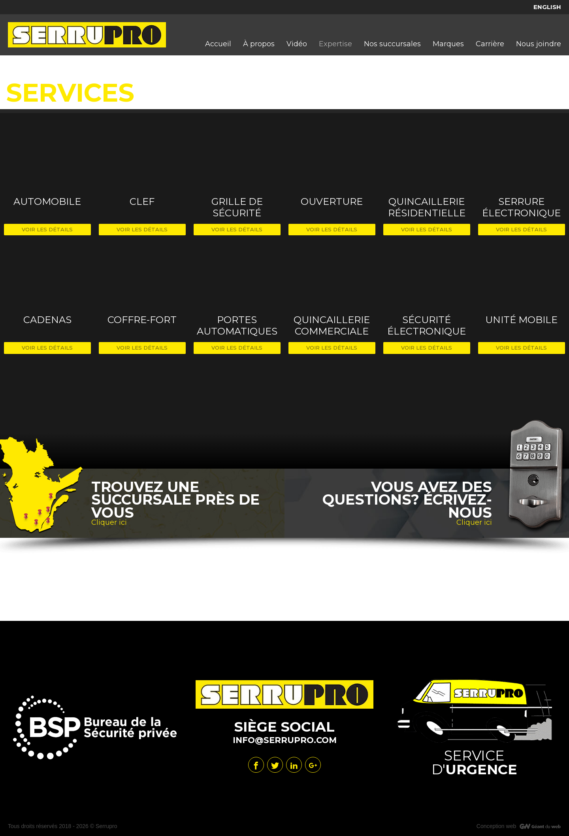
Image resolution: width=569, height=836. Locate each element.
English (547, 7)
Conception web (496, 826)
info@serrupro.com (285, 740)
